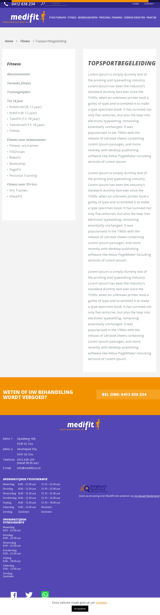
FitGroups (17, 151)
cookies (101, 602)
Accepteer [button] (80, 608)
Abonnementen (18, 74)
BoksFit (15, 157)
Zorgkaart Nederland (146, 496)
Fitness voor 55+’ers (22, 184)
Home (9, 40)
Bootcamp (17, 163)
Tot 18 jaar (15, 101)
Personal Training (23, 175)
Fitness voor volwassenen (26, 139)
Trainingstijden (18, 92)
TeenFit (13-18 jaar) (24, 118)
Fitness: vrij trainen (23, 145)
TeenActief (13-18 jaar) (27, 124)
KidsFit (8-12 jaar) (23, 113)
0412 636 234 (25, 459)
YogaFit (15, 169)
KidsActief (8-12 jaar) (25, 106)
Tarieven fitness (19, 83)
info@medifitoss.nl (28, 468)
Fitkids (14, 130)
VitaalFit (15, 196)
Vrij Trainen (18, 190)
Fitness (25, 40)
